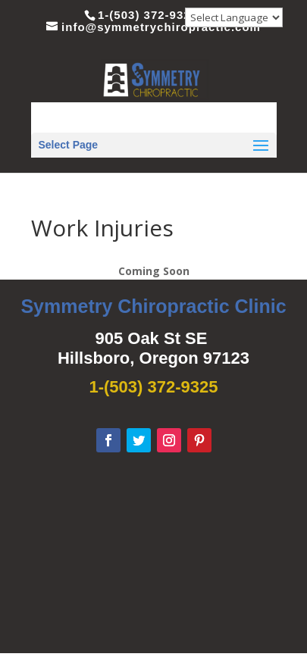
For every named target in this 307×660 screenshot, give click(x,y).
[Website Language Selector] (234, 17)
